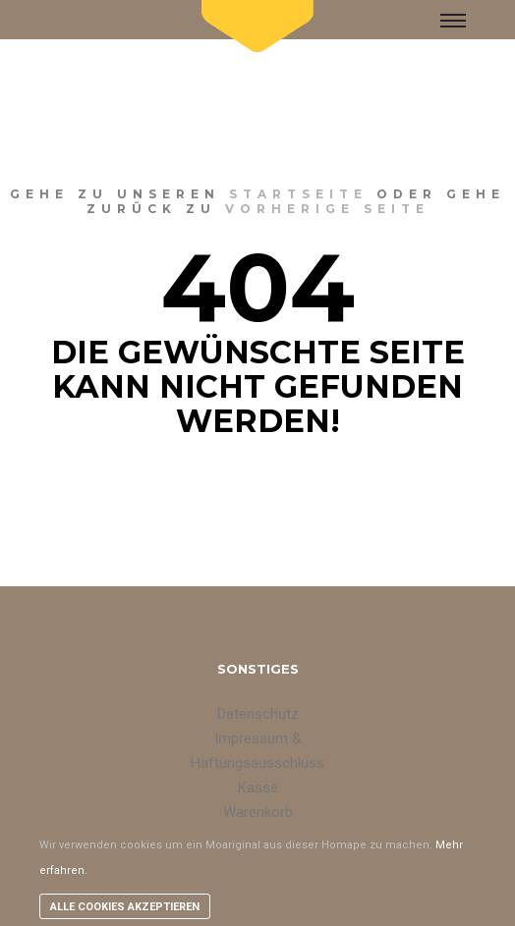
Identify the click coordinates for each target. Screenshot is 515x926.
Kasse (258, 787)
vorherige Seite (327, 208)
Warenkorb (258, 812)
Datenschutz (258, 714)
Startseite (298, 194)
